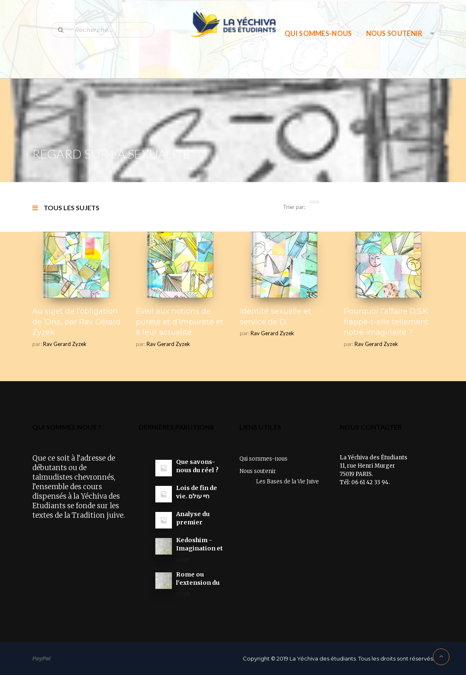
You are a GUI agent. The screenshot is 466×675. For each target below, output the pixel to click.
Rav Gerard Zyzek (65, 344)
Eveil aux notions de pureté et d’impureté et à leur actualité (179, 322)
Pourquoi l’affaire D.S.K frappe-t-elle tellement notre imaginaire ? (386, 322)
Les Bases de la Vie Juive (287, 481)
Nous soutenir (394, 33)
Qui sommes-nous (318, 33)
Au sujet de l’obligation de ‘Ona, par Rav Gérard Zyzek (76, 322)
